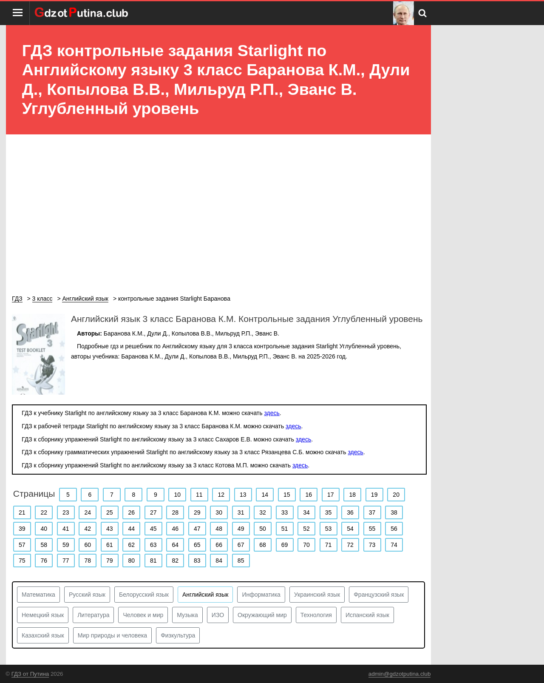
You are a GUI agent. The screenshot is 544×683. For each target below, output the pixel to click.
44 (131, 528)
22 (43, 512)
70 (306, 544)
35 (328, 512)
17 (330, 494)
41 (65, 528)
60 (87, 544)
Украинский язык (317, 594)
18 (352, 494)
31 (241, 512)
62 (131, 544)
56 (394, 528)
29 (197, 512)
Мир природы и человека (112, 635)
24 (87, 512)
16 (308, 494)
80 (131, 560)
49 (241, 528)
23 (65, 512)
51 (284, 528)
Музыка (187, 615)
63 (153, 544)
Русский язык (87, 594)
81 (153, 560)
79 (109, 560)
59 (65, 544)
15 (286, 494)
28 (175, 512)
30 (218, 512)
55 (372, 528)
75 (22, 560)
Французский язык (379, 594)
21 (22, 512)
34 (306, 512)
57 (22, 544)
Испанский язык (367, 615)
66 (218, 544)
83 (197, 560)
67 (241, 544)
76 (43, 560)
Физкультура (178, 635)
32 (262, 512)
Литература (93, 615)
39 (22, 528)
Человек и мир (143, 615)
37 (372, 512)
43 (109, 528)
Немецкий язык (43, 615)
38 (394, 512)
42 (87, 528)
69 (284, 544)
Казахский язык (43, 635)
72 (350, 544)
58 (43, 544)
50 (262, 528)
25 (109, 512)
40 (43, 528)
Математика (38, 594)
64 (175, 544)
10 (177, 494)
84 (218, 560)
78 (87, 560)
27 (153, 512)
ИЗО (218, 615)
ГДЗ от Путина (30, 674)
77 (65, 560)
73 (372, 544)
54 (350, 528)
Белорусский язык (144, 594)
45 (153, 528)
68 (262, 544)
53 (328, 528)
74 (394, 544)
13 (243, 494)
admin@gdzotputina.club (399, 674)
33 (284, 512)
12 (221, 494)
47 (197, 528)
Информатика (261, 594)
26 (131, 512)
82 (175, 560)
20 (396, 494)
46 (175, 528)
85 (241, 560)
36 (350, 512)
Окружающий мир (262, 615)
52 (306, 528)
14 (264, 494)
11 (199, 494)
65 (197, 544)
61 (109, 544)
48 (218, 528)
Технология (316, 615)
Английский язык (205, 594)
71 (328, 544)
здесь (271, 413)
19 (374, 494)
